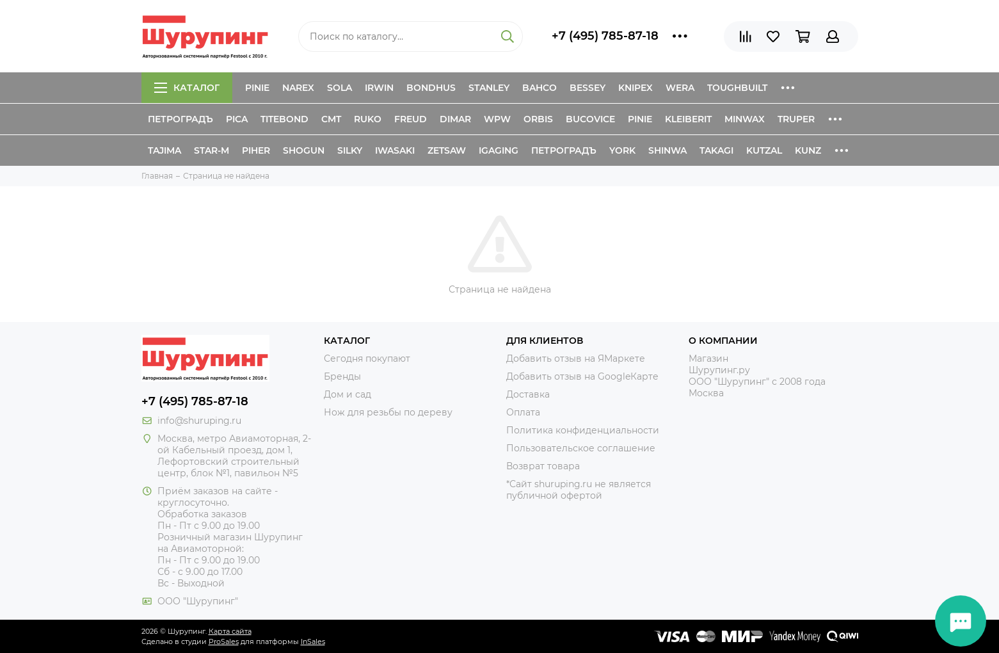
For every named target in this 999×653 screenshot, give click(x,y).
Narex (298, 87)
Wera (680, 87)
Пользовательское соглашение (580, 448)
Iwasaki (395, 150)
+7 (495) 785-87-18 (605, 36)
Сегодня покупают (367, 358)
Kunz (808, 150)
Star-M (211, 150)
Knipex (635, 87)
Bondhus (431, 87)
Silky (349, 150)
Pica (237, 119)
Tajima (164, 150)
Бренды (342, 376)
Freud (410, 119)
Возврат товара (543, 466)
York (622, 150)
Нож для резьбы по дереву (388, 412)
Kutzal (764, 150)
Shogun (303, 150)
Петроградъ (180, 119)
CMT (331, 119)
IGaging (498, 150)
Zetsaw (447, 150)
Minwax (744, 119)
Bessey (587, 87)
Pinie (257, 87)
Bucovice (590, 119)
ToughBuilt (737, 87)
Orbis (538, 119)
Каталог (187, 87)
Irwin (379, 87)
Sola (339, 87)
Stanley (488, 87)
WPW (497, 119)
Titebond (284, 119)
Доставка (528, 394)
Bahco (539, 87)
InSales (313, 641)
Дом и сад (347, 394)
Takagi (716, 150)
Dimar (455, 119)
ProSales (224, 641)
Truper (796, 119)
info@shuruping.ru (199, 420)
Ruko (367, 119)
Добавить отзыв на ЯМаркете (575, 358)
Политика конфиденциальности (582, 430)
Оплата (523, 412)
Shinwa (667, 150)
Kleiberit (688, 119)
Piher (256, 150)
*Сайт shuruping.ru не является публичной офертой (578, 489)
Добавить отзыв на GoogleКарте (582, 376)
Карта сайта (230, 631)
